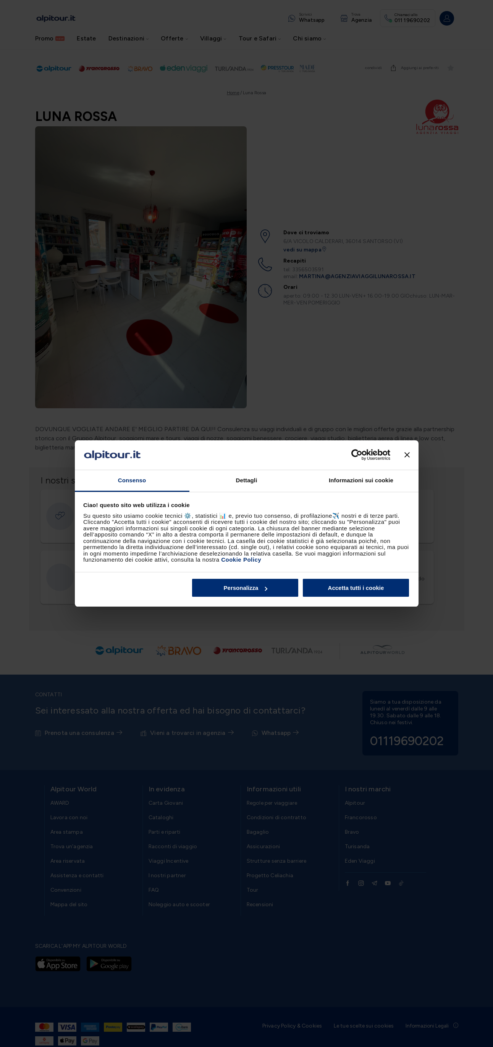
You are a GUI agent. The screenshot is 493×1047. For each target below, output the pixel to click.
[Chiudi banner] (407, 455)
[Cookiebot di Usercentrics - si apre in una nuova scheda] (356, 455)
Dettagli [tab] (246, 480)
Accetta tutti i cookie (356, 588)
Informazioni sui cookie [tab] (361, 480)
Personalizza (246, 588)
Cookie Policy (241, 559)
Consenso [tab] (132, 480)
